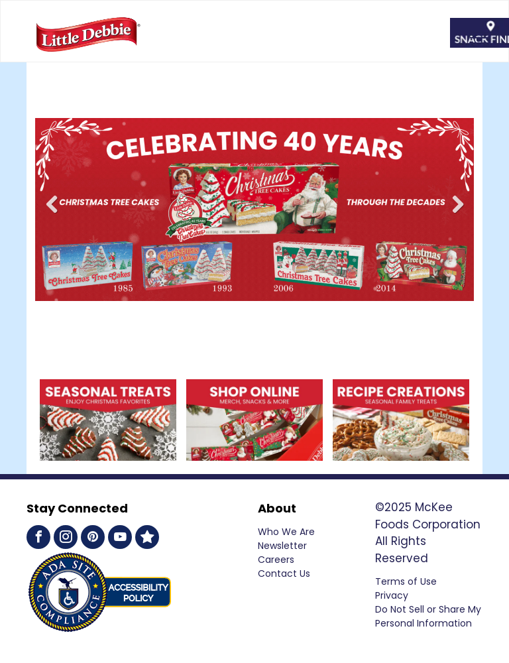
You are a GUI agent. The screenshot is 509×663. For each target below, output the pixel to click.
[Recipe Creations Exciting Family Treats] (401, 387)
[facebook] (38, 538)
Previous (52, 213)
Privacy (391, 595)
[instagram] (66, 538)
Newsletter (282, 545)
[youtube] (120, 538)
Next (459, 213)
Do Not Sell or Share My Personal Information (428, 616)
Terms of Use (406, 581)
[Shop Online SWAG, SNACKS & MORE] (108, 387)
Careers (276, 559)
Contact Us (284, 573)
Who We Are (286, 531)
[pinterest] (93, 538)
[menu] (480, 38)
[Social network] (147, 538)
